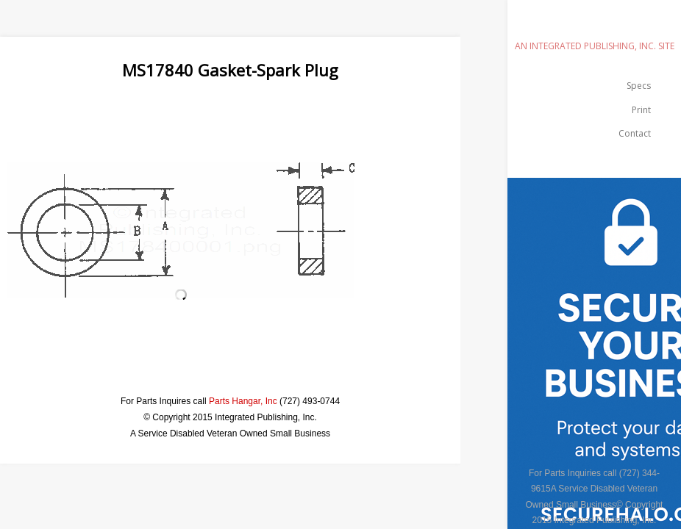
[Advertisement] (267, 115)
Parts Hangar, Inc (243, 401)
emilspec (594, 25)
